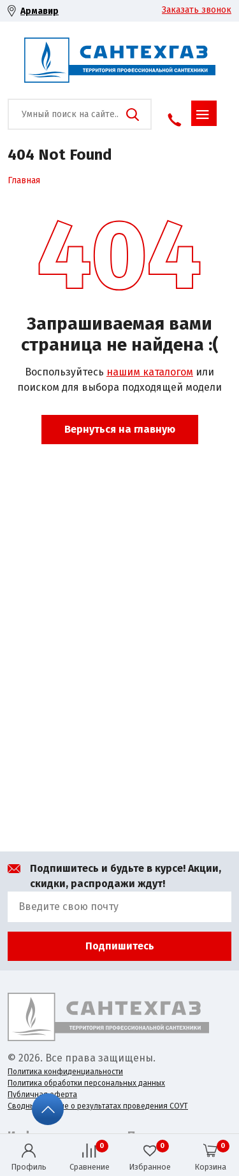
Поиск (132, 114)
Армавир (39, 11)
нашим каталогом (149, 372)
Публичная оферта (42, 1094)
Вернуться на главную (119, 429)
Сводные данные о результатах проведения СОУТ (98, 1106)
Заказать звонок (196, 9)
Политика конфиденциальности (65, 1071)
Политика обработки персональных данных (86, 1083)
